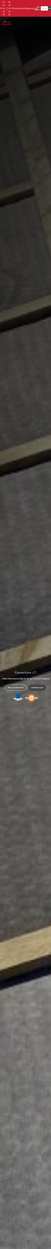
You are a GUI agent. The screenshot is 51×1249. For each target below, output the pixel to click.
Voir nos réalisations (16, 687)
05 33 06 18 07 (4, 8)
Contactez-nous (37, 687)
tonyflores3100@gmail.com (26, 8)
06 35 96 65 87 (9, 8)
